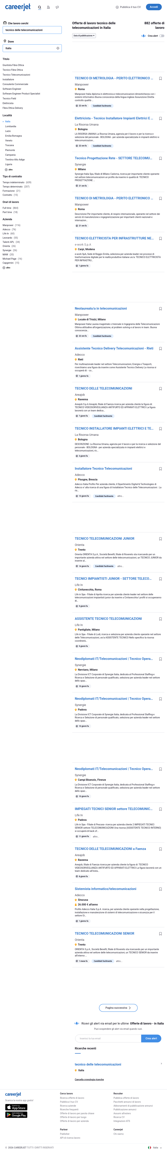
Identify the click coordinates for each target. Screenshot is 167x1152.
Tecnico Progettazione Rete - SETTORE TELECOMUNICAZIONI (116, 158)
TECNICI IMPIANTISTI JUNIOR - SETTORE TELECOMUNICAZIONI (116, 579)
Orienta (79, 545)
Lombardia (10, 126)
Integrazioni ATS (122, 1121)
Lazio (8, 131)
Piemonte (10, 150)
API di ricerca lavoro (70, 1138)
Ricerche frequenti (69, 1109)
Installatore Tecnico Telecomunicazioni (103, 468)
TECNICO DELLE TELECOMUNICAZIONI (103, 388)
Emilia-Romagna (13, 136)
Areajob (80, 394)
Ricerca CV (119, 1117)
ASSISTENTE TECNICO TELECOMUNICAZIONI (108, 619)
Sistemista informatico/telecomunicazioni (105, 889)
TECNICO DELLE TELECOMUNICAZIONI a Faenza (110, 849)
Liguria (8, 164)
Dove (8, 41)
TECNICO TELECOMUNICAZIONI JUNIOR (104, 538)
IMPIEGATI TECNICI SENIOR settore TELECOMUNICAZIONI (116, 809)
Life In (79, 585)
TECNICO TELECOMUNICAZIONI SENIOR (104, 933)
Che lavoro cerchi (15, 23)
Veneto (8, 140)
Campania (10, 155)
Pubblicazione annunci (125, 1109)
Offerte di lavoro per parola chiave (77, 1113)
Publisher (64, 1134)
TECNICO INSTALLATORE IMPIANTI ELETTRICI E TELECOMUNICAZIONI (116, 428)
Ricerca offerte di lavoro (72, 1098)
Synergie (80, 164)
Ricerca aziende (68, 1105)
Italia (7, 121)
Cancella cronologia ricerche (89, 1079)
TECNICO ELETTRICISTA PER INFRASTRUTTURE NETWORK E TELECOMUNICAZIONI (116, 238)
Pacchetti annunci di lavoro (127, 1102)
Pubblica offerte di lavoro (126, 1098)
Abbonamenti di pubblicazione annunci (133, 1105)
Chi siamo (119, 1134)
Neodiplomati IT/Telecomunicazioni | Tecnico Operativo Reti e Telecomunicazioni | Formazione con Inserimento (116, 659)
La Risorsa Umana (87, 124)
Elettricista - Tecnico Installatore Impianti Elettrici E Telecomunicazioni (116, 118)
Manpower (82, 84)
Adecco (80, 354)
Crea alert (151, 1038)
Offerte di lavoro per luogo (73, 1117)
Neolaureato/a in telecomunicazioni (101, 308)
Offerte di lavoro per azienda (74, 1121)
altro (9, 169)
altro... (120, 496)
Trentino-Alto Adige (15, 159)
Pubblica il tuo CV (128, 7)
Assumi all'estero (122, 1113)
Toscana (9, 145)
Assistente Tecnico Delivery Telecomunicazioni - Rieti (114, 348)
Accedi (154, 6)
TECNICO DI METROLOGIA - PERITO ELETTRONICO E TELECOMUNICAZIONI (116, 78)
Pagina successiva (118, 1007)
